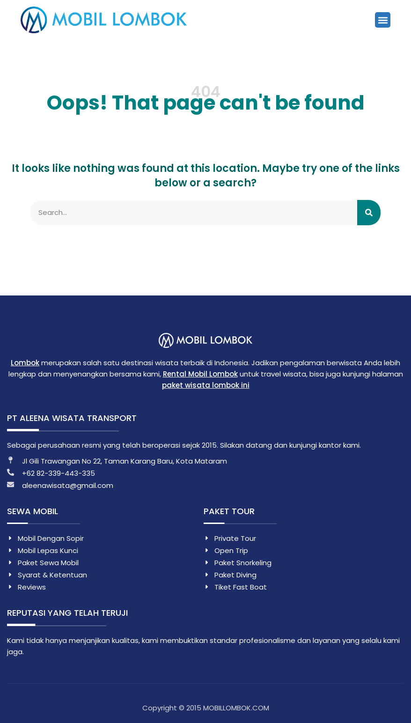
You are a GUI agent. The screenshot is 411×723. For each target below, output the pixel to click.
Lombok (25, 363)
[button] (382, 20)
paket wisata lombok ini (206, 385)
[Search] (369, 212)
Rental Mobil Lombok (200, 374)
